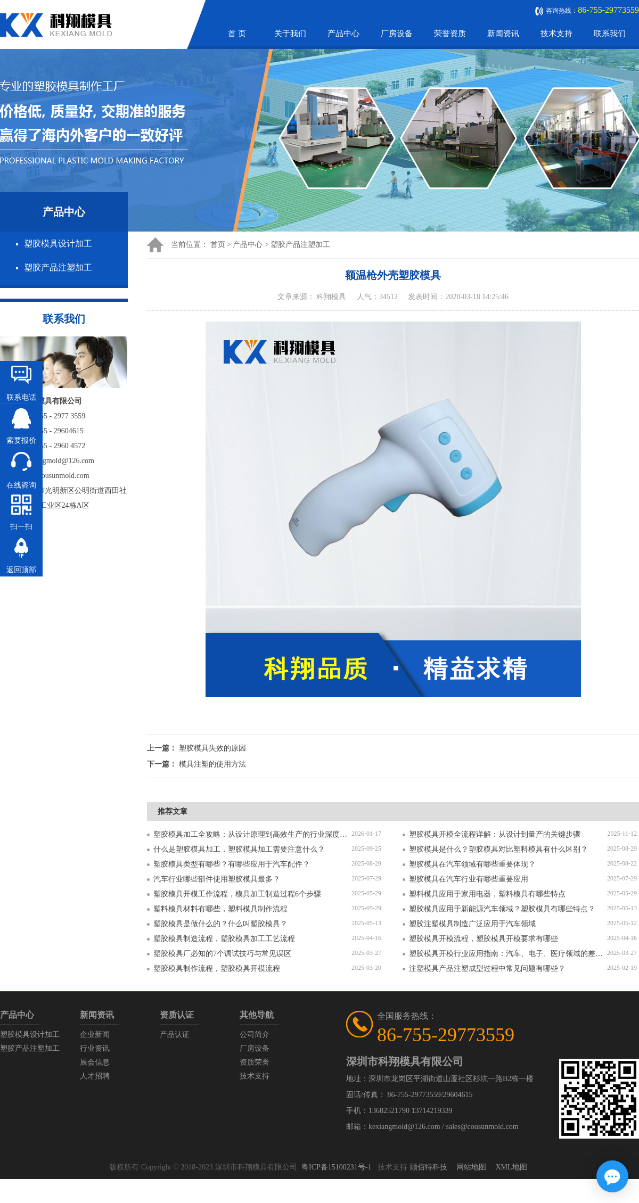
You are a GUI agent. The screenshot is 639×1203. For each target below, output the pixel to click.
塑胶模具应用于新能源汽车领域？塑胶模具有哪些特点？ (502, 909)
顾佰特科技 (428, 1167)
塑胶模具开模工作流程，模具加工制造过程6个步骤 (237, 894)
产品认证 (175, 1035)
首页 (217, 245)
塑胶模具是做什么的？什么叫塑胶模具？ (220, 924)
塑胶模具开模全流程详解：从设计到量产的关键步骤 (494, 834)
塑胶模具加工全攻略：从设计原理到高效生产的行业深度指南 (252, 834)
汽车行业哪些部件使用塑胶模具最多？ (216, 879)
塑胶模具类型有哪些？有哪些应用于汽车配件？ (231, 864)
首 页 (237, 33)
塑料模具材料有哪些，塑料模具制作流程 (220, 909)
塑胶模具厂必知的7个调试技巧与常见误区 (222, 954)
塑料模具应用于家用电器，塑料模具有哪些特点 (487, 894)
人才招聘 (95, 1076)
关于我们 (290, 33)
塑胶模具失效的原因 (212, 748)
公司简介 (254, 1035)
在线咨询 (21, 485)
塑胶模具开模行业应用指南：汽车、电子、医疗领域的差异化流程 (508, 954)
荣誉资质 (450, 33)
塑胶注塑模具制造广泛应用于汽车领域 (472, 924)
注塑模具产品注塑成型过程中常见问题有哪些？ (487, 969)
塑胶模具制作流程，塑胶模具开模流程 (216, 969)
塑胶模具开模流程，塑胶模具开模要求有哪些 (483, 939)
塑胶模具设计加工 (58, 243)
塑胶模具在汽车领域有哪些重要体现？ (472, 864)
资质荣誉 (254, 1062)
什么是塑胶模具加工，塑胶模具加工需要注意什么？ (239, 849)
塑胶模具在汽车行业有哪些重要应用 (468, 879)
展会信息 (95, 1062)
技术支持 (556, 33)
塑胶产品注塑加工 (58, 267)
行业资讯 (95, 1048)
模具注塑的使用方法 (212, 764)
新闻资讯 (503, 33)
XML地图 (511, 1167)
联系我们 (610, 33)
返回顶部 (21, 570)
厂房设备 (397, 33)
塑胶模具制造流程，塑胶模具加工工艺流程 (224, 939)
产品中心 (343, 33)
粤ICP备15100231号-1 (336, 1167)
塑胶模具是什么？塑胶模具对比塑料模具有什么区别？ (498, 849)
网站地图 (471, 1167)
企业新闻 (95, 1035)
